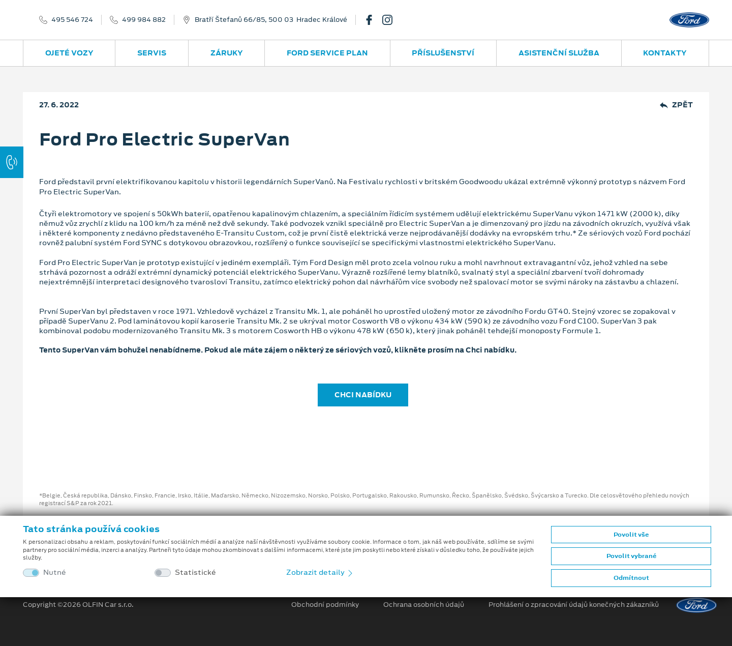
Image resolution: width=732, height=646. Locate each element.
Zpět (676, 105)
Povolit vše (631, 535)
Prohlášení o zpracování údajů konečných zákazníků (574, 604)
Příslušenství (443, 53)
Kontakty (665, 53)
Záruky (226, 53)
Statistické (195, 572)
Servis (151, 53)
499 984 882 (144, 19)
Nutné (54, 572)
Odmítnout (631, 578)
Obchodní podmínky (325, 604)
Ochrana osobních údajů (423, 604)
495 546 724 (72, 19)
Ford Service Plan (327, 53)
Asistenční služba (558, 53)
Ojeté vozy (69, 53)
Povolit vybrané (631, 556)
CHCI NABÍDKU (362, 395)
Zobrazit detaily (320, 572)
